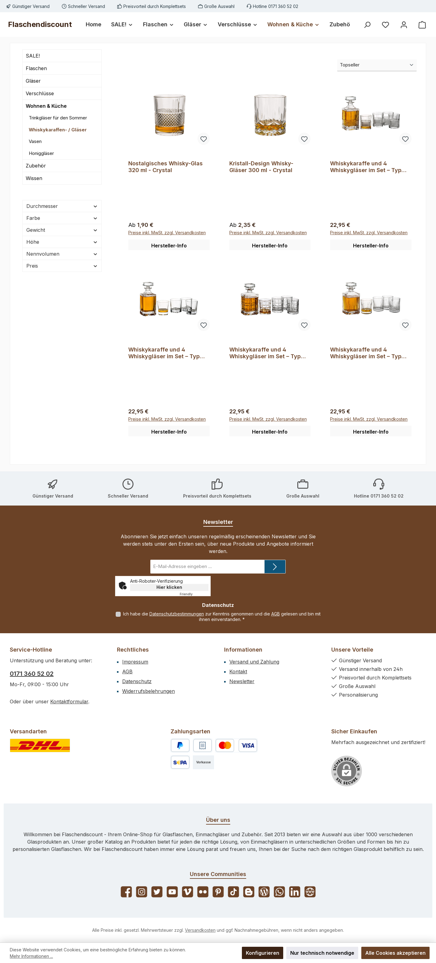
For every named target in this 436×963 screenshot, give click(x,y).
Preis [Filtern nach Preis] (62, 266)
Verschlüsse (40, 93)
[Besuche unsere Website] (310, 892)
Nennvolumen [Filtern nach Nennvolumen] (62, 254)
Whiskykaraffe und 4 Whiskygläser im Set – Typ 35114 (164, 353)
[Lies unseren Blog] (264, 892)
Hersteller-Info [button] (169, 246)
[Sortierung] (377, 65)
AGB (275, 614)
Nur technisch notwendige (322, 953)
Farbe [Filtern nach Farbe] (62, 218)
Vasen (35, 141)
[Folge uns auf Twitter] (157, 892)
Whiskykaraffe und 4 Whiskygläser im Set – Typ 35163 (365, 167)
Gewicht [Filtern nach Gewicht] (62, 230)
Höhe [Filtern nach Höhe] (62, 242)
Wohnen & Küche (46, 106)
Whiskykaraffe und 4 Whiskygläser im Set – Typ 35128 (265, 353)
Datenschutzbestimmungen (176, 614)
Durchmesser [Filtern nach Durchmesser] (62, 206)
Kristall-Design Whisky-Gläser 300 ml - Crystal (261, 166)
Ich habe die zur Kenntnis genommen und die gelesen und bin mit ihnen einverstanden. (222, 616)
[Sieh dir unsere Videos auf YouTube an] (172, 892)
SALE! (33, 56)
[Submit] (275, 567)
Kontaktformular (69, 701)
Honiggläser (41, 153)
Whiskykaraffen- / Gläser (58, 130)
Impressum (135, 662)
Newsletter (241, 681)
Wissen (34, 178)
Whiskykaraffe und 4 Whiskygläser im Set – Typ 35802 (365, 353)
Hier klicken (169, 587)
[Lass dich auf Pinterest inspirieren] (218, 892)
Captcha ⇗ (194, 594)
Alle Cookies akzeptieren (395, 953)
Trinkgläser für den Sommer (58, 118)
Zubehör (36, 166)
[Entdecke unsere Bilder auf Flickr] (203, 892)
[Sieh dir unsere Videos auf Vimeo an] (187, 892)
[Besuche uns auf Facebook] (126, 892)
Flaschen (36, 68)
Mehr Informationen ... (31, 956)
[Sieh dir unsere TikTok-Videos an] (233, 892)
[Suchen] (367, 24)
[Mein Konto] (404, 24)
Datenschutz (137, 681)
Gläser (33, 81)
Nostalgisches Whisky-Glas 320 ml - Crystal (165, 166)
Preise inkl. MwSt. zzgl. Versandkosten (167, 233)
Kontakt (238, 671)
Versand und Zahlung (254, 662)
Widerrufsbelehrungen (148, 691)
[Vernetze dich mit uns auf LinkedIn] (295, 892)
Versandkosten (200, 930)
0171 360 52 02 (32, 673)
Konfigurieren (262, 953)
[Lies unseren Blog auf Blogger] (249, 892)
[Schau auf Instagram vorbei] (141, 892)
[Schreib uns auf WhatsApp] (279, 892)
